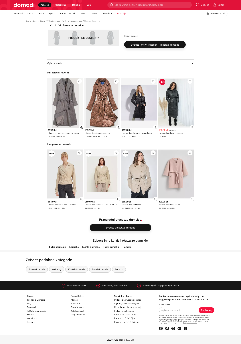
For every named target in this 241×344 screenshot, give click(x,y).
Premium (107, 13)
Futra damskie (57, 246)
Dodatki (83, 13)
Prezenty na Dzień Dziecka (126, 322)
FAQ (29, 303)
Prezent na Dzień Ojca (124, 318)
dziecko (76, 5)
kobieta (45, 5)
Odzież (31, 13)
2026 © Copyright (126, 340)
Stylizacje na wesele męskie (126, 303)
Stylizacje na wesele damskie (127, 300)
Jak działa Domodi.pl (36, 300)
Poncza (126, 246)
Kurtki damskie (91, 246)
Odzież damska (53, 21)
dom (89, 5)
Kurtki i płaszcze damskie (72, 21)
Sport (51, 13)
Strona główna (32, 21)
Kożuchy (74, 246)
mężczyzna (60, 5)
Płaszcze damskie (91, 21)
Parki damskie (111, 246)
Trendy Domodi (215, 13)
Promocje (121, 13)
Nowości (18, 13)
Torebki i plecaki (67, 13)
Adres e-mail (164, 305)
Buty (41, 13)
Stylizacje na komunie (124, 311)
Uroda (95, 13)
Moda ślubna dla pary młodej (127, 307)
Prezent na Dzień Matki (125, 314)
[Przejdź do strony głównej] (24, 5)
